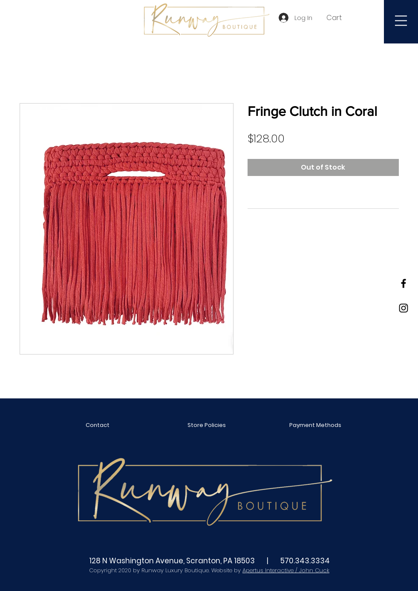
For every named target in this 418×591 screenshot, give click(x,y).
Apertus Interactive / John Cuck (285, 570)
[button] (338, 18)
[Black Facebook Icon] (403, 283)
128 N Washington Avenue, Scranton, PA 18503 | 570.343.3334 (209, 561)
